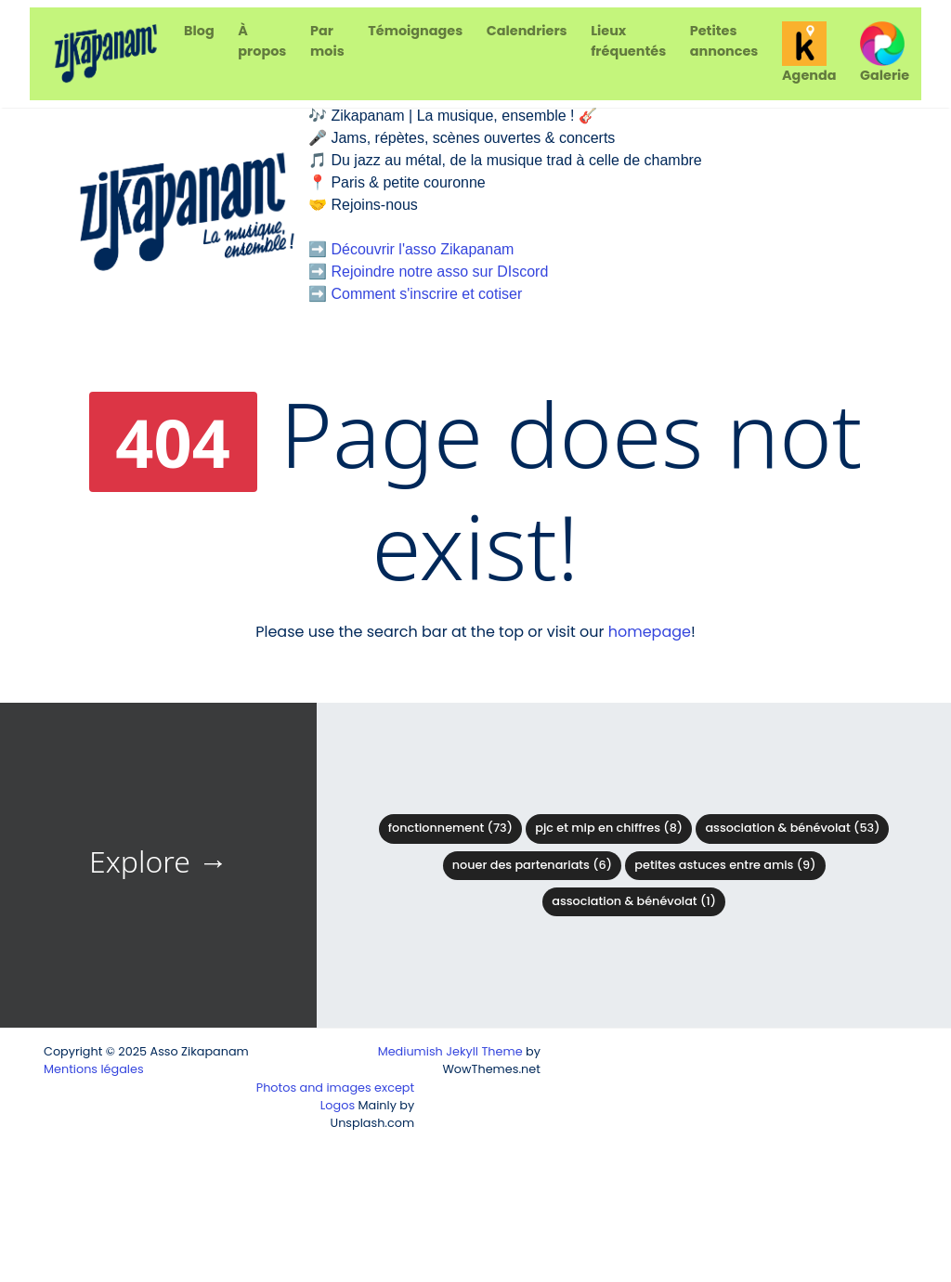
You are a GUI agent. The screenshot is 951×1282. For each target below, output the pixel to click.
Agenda (809, 52)
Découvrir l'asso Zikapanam (422, 249)
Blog (199, 30)
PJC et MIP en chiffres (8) (609, 827)
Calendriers (527, 30)
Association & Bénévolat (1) (634, 901)
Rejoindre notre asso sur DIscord (439, 271)
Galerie (884, 52)
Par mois (327, 40)
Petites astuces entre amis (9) (724, 865)
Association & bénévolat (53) (792, 827)
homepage (649, 631)
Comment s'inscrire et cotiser (426, 294)
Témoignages (415, 30)
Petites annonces (724, 40)
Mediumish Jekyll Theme (450, 1051)
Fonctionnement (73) (450, 827)
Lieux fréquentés (628, 40)
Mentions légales (94, 1069)
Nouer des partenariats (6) (532, 865)
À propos (262, 40)
